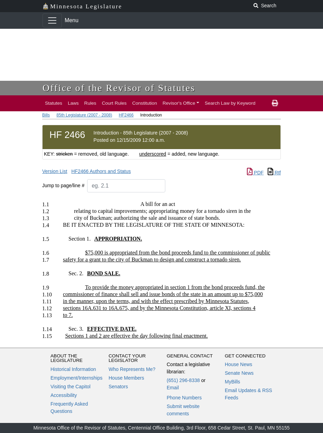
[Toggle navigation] (52, 20)
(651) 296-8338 (183, 380)
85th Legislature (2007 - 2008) (84, 115)
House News (238, 364)
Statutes (53, 103)
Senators (118, 386)
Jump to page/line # (63, 185)
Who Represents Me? (132, 369)
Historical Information (73, 369)
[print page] (275, 103)
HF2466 (126, 115)
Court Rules (114, 103)
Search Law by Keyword (230, 103)
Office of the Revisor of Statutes (119, 88)
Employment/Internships (76, 378)
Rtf (274, 172)
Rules (90, 103)
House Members (126, 378)
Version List (54, 171)
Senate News (239, 373)
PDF (255, 172)
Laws (73, 103)
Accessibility (63, 395)
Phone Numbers (184, 397)
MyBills (232, 381)
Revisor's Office (179, 103)
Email (173, 387)
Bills (46, 115)
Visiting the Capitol (70, 386)
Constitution (144, 103)
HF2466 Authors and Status (101, 171)
